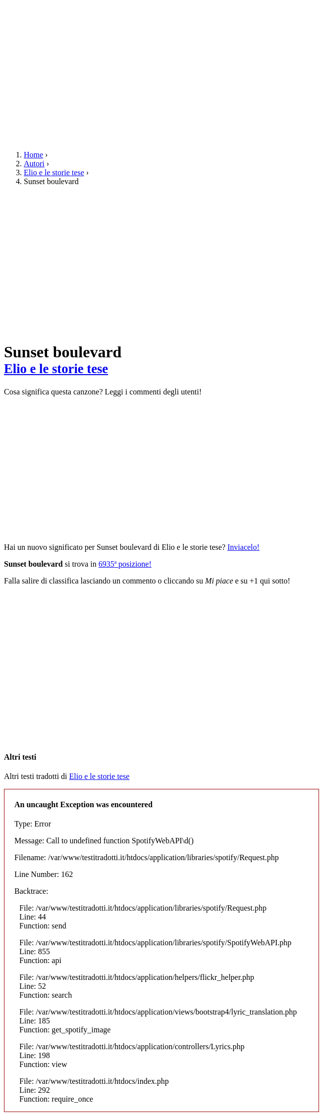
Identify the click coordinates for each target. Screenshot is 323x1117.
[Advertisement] (161, 73)
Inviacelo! (243, 547)
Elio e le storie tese (54, 172)
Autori (34, 163)
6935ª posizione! (125, 564)
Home (33, 154)
